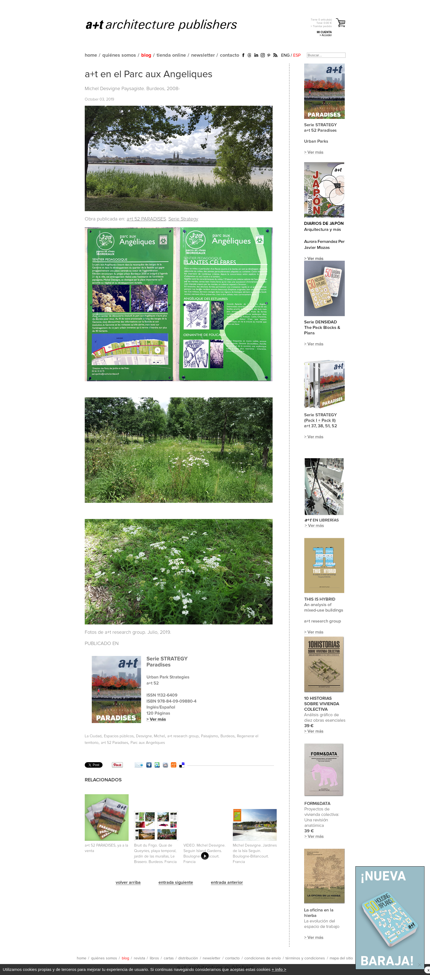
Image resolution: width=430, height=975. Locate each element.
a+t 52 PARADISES (146, 219)
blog (146, 55)
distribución (188, 958)
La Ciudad (93, 736)
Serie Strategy (183, 219)
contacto (229, 55)
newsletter (203, 55)
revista (139, 958)
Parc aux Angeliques (148, 743)
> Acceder (325, 35)
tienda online (171, 55)
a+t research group (183, 736)
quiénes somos (119, 55)
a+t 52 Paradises (114, 743)
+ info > (279, 969)
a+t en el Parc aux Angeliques (149, 74)
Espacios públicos (119, 736)
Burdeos (227, 736)
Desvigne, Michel (150, 736)
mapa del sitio (341, 958)
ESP (297, 55)
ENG (285, 55)
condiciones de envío (262, 958)
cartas (169, 958)
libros (154, 958)
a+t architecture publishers (168, 24)
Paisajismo (209, 736)
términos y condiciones (305, 958)
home (91, 55)
